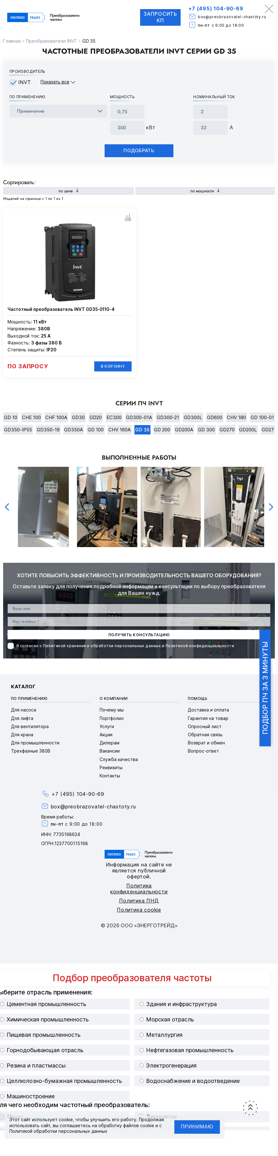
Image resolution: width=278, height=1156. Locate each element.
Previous (7, 507)
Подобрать (139, 151)
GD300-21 (168, 417)
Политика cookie (139, 910)
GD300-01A (139, 417)
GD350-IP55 (18, 430)
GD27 (268, 430)
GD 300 (206, 430)
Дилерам (109, 743)
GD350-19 (48, 430)
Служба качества (119, 759)
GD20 (96, 417)
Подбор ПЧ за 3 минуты (265, 688)
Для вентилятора (30, 726)
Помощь (197, 698)
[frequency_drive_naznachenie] (58, 111)
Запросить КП (160, 17)
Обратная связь (205, 734)
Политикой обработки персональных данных (58, 1131)
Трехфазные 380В (30, 751)
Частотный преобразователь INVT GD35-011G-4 (61, 309)
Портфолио (112, 718)
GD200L (248, 430)
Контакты (110, 775)
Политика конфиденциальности (138, 888)
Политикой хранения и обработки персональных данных (102, 646)
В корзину (113, 366)
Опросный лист (204, 726)
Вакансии (110, 751)
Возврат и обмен (206, 743)
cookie (66, 1119)
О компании (114, 698)
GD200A (184, 430)
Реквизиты (111, 767)
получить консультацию (139, 634)
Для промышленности (35, 743)
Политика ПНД (139, 901)
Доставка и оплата (208, 710)
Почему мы (112, 710)
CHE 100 (31, 417)
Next (271, 507)
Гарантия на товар (208, 718)
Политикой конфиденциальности (200, 646)
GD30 (78, 417)
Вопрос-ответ (203, 751)
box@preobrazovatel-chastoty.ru (232, 16)
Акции (106, 734)
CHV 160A (119, 430)
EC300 (114, 417)
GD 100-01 (262, 417)
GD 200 (162, 430)
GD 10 (10, 417)
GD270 (227, 430)
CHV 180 (236, 417)
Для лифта (22, 718)
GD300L (193, 417)
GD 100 (96, 430)
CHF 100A (56, 417)
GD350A (73, 430)
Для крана (22, 734)
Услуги (107, 726)
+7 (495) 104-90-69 (215, 8)
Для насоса (23, 710)
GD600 (214, 417)
